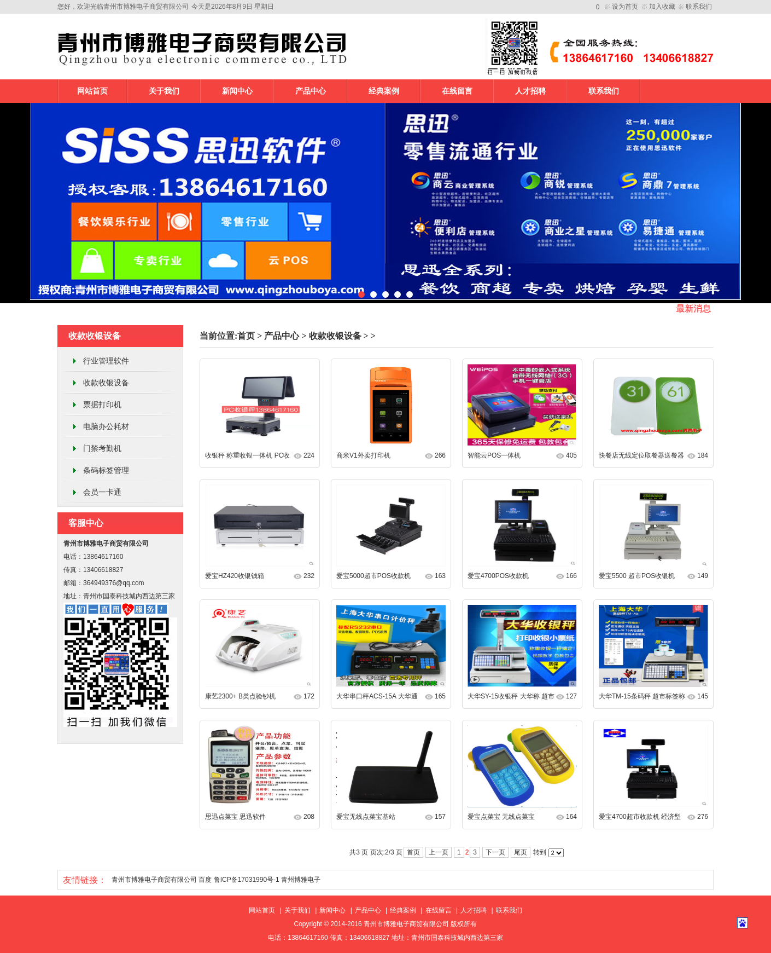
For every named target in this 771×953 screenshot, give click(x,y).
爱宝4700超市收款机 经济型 (640, 817)
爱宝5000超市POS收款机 (373, 576)
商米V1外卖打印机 (363, 455)
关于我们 (164, 91)
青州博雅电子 (300, 879)
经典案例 (384, 91)
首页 (246, 335)
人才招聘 (530, 91)
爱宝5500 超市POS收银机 (637, 576)
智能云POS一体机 (494, 455)
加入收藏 (662, 6)
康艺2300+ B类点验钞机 (240, 696)
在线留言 (457, 91)
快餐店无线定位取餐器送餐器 (641, 455)
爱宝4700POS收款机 (498, 576)
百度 (205, 879)
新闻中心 (237, 91)
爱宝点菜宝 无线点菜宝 (501, 817)
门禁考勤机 (102, 448)
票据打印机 (102, 404)
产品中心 (310, 91)
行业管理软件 (106, 360)
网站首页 (92, 91)
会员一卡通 (102, 492)
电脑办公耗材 (106, 426)
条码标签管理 (106, 470)
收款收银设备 (106, 382)
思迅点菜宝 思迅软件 (235, 817)
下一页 (495, 852)
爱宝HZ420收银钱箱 (234, 576)
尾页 (520, 852)
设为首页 (625, 6)
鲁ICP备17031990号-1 (246, 879)
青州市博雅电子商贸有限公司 (154, 879)
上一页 (438, 852)
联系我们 (699, 6)
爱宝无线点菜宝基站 (365, 817)
